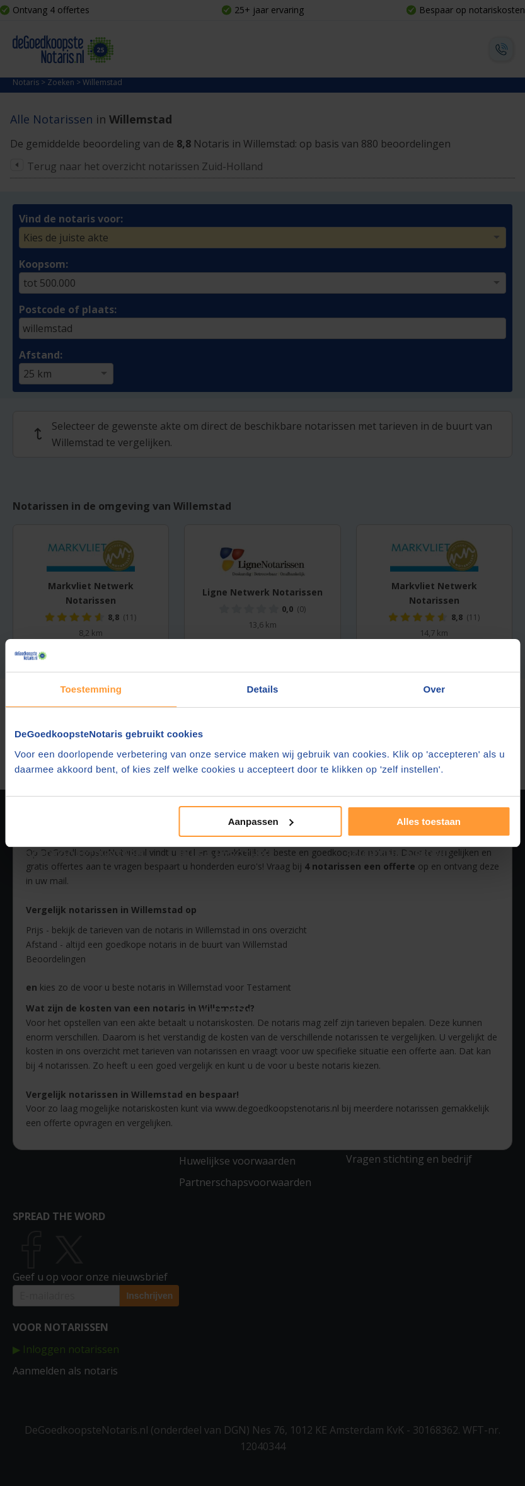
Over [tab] (435, 689)
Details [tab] (263, 689)
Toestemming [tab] (91, 689)
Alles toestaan (428, 821)
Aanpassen (261, 821)
